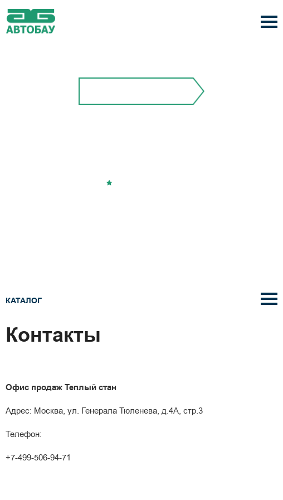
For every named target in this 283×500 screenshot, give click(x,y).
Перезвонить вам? (141, 209)
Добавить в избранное (145, 183)
